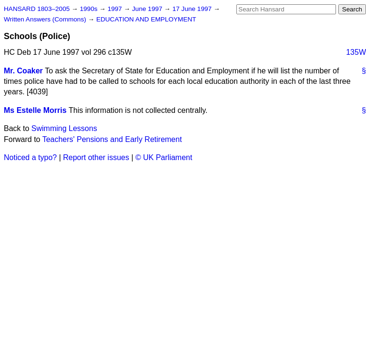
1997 (116, 8)
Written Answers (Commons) (46, 19)
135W (356, 52)
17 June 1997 (193, 8)
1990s (89, 8)
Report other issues (96, 157)
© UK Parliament (163, 157)
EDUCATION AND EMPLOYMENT (146, 19)
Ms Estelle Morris (35, 110)
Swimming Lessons (64, 128)
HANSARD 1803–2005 (37, 8)
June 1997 (148, 8)
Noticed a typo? (30, 157)
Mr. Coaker (23, 71)
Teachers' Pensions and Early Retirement (112, 139)
